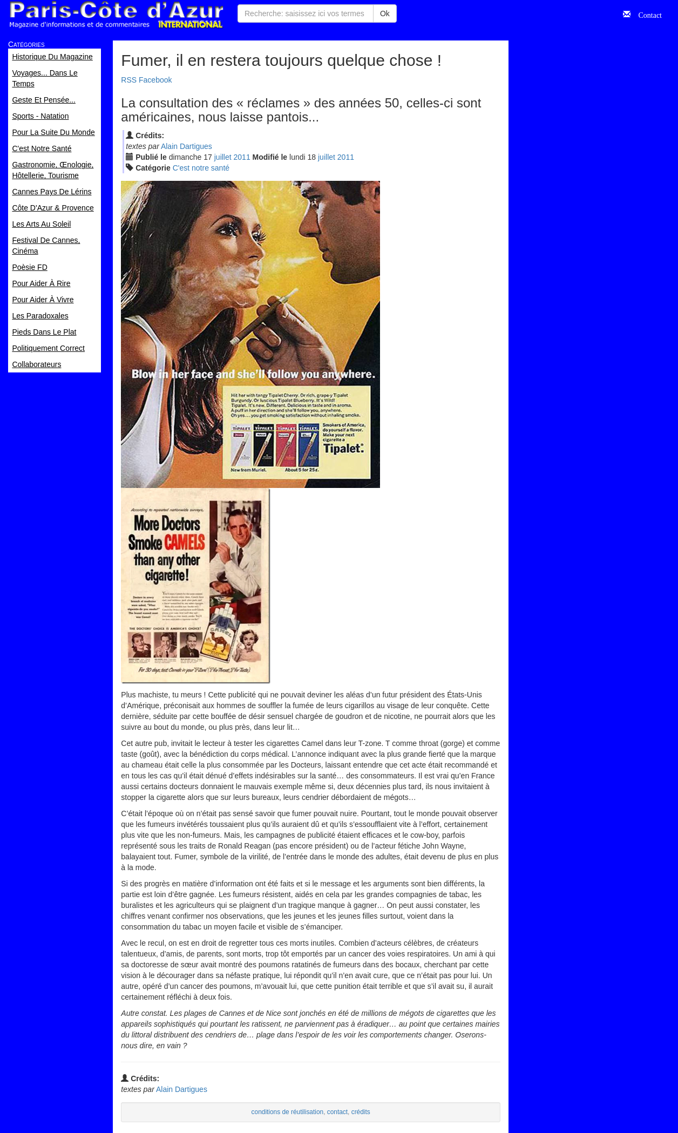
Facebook (155, 80)
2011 (242, 157)
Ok (385, 13)
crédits (360, 1112)
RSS (129, 80)
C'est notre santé (201, 168)
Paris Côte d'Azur (116, 15)
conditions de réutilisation (288, 1112)
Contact (646, 14)
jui (223, 157)
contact (337, 1112)
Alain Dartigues (186, 146)
